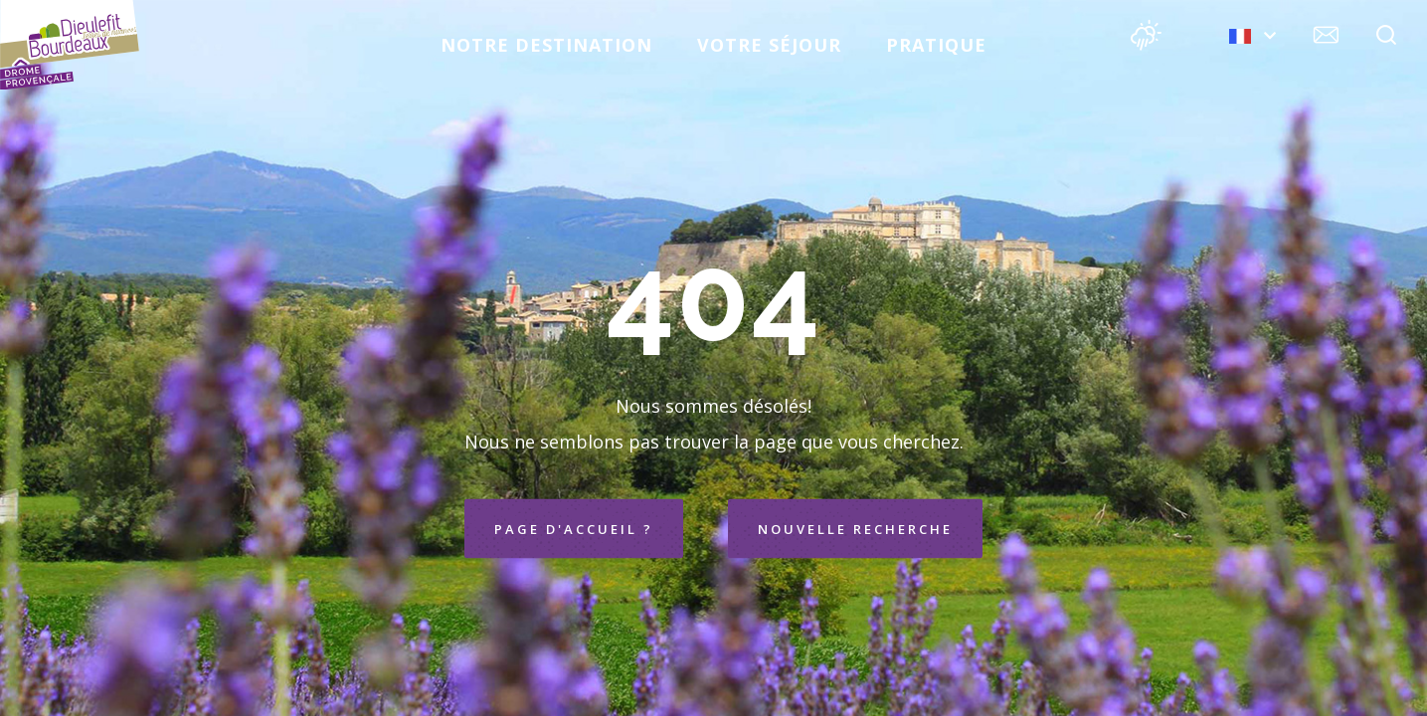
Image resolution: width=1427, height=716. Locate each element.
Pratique (936, 45)
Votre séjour (769, 45)
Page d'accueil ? (573, 529)
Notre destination (546, 45)
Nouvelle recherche (855, 529)
